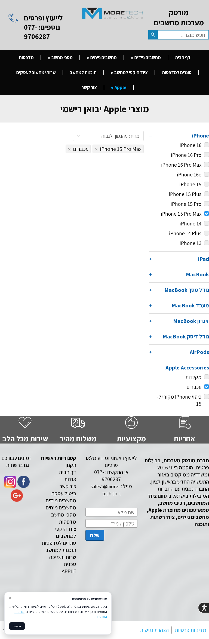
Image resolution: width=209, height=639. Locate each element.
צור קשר (89, 87)
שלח (95, 535)
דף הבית (182, 57)
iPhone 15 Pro (186, 203)
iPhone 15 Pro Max (185, 213)
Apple (121, 87)
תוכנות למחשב (83, 72)
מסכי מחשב (62, 57)
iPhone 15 (190, 184)
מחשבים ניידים (147, 57)
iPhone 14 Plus (185, 233)
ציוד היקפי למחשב (131, 72)
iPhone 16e (189, 174)
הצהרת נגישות (154, 630)
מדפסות (26, 57)
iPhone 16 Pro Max (181, 164)
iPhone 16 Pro (186, 154)
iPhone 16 (190, 145)
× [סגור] (10, 597)
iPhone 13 (190, 243)
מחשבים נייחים (103, 57)
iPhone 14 (190, 223)
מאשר (17, 626)
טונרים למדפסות (177, 72)
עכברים (198, 386)
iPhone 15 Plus (185, 194)
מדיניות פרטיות (190, 630)
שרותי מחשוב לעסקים (36, 72)
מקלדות (193, 377)
